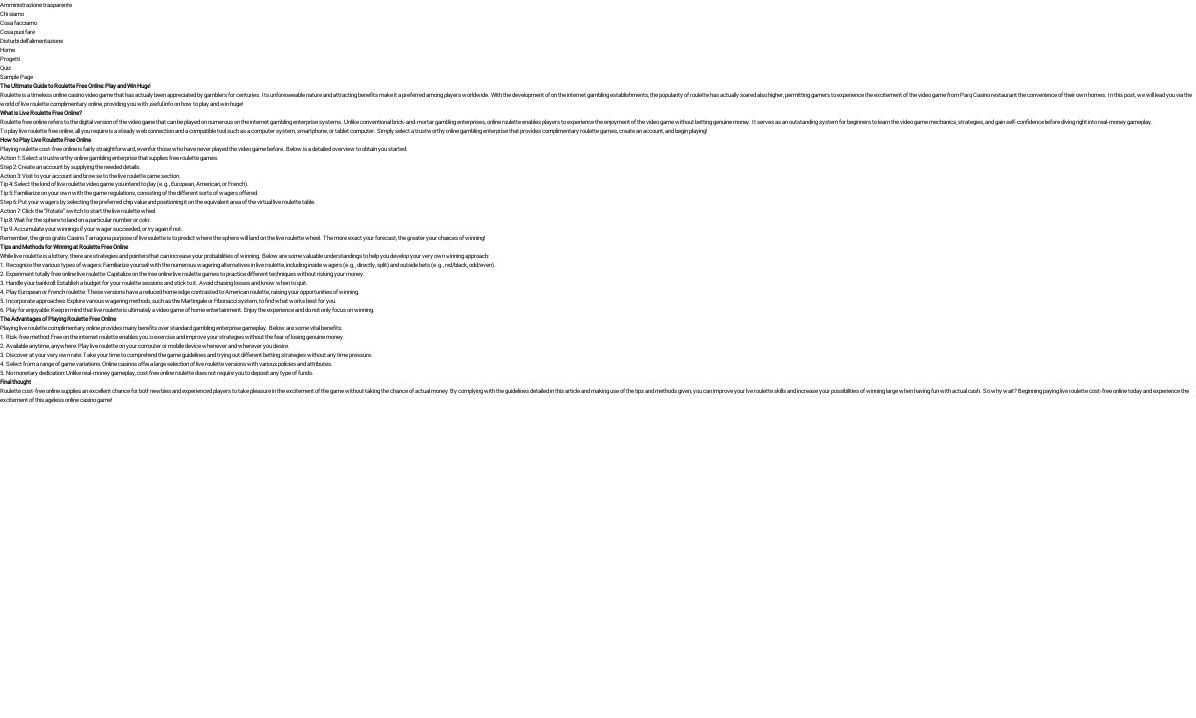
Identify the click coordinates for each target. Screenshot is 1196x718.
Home (7, 49)
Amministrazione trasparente (36, 4)
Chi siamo (12, 13)
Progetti (10, 58)
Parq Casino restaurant (988, 94)
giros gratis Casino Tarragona (75, 237)
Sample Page (16, 76)
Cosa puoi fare (17, 31)
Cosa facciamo (18, 22)
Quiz (5, 67)
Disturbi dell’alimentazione (31, 40)
